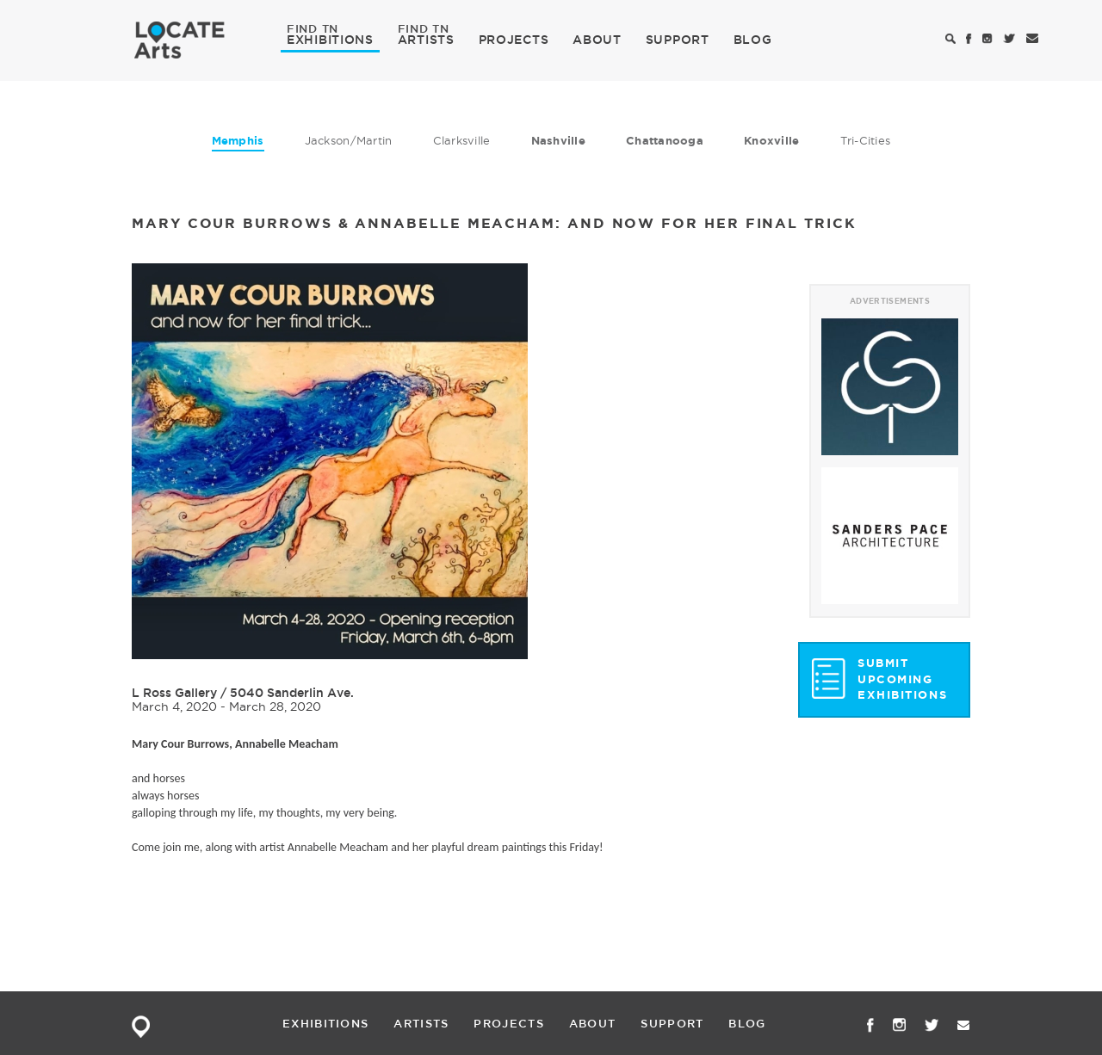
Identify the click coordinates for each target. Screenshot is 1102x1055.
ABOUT (597, 39)
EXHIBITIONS (330, 38)
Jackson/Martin (349, 140)
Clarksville (462, 140)
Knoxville (771, 140)
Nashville (558, 140)
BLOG (753, 39)
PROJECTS (514, 39)
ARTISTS (426, 38)
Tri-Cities (865, 140)
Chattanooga (664, 140)
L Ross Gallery (176, 693)
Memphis (238, 140)
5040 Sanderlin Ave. (292, 693)
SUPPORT (677, 39)
